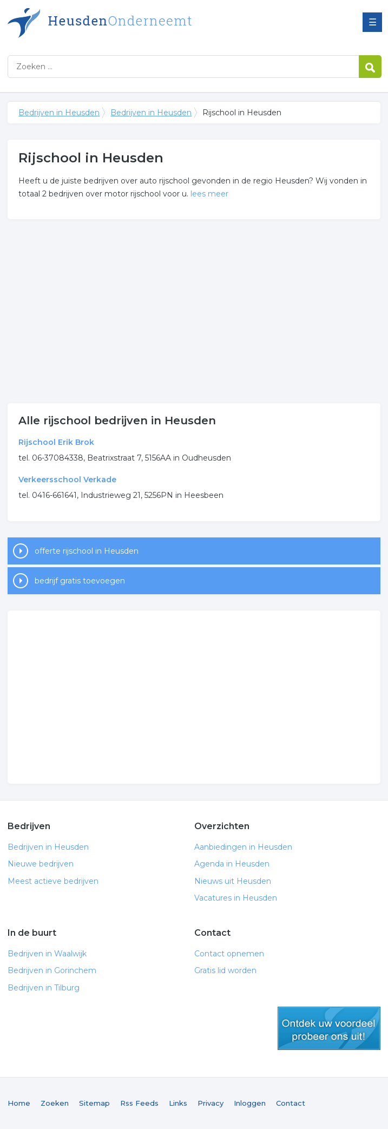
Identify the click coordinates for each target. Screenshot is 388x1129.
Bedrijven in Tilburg (44, 988)
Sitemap (94, 1103)
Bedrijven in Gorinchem (52, 970)
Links (178, 1103)
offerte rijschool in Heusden (87, 551)
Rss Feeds (139, 1103)
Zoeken (55, 1103)
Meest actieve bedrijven (53, 881)
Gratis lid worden (225, 970)
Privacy (210, 1103)
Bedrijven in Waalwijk (47, 954)
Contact (290, 1103)
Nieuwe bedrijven (41, 864)
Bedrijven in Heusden (143, 23)
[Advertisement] (194, 311)
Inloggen (250, 1103)
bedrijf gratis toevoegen (80, 581)
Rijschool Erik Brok (56, 442)
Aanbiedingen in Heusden (243, 847)
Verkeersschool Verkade (67, 479)
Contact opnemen (229, 954)
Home (19, 1103)
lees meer (209, 194)
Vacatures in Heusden (235, 898)
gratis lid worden (329, 1028)
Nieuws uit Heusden (232, 881)
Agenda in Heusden (231, 864)
